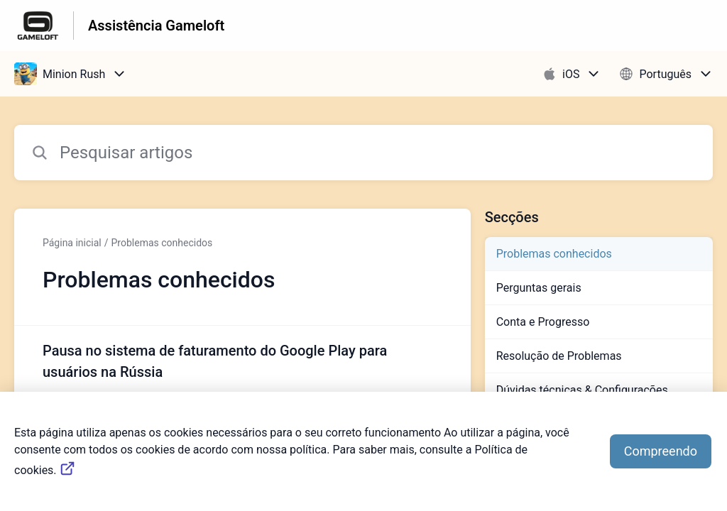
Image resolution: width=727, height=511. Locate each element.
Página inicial (72, 242)
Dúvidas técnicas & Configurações (582, 390)
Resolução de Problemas (559, 356)
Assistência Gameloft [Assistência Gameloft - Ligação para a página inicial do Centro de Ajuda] (156, 25)
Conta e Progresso (543, 322)
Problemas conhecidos (162, 242)
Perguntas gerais (538, 288)
